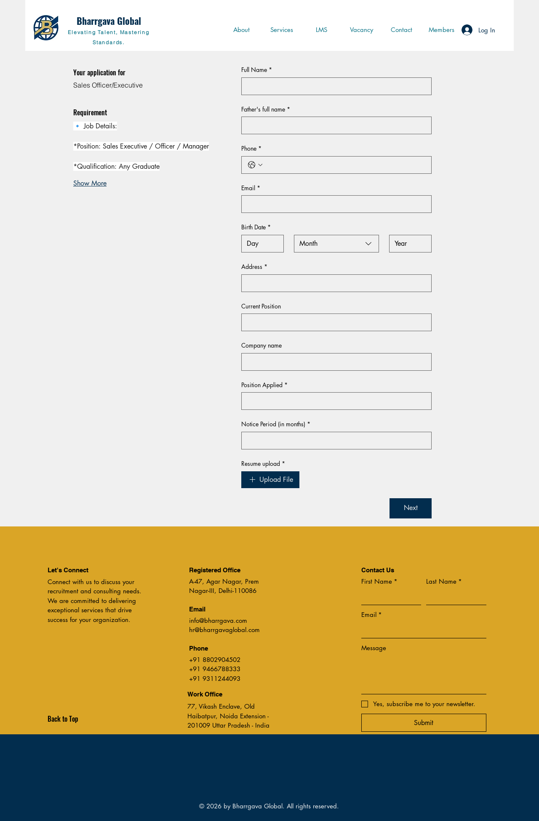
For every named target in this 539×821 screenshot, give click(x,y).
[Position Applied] (334, 401)
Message (373, 648)
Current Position (261, 306)
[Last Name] (453, 597)
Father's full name (265, 109)
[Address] (334, 283)
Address (254, 267)
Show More (90, 183)
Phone (251, 148)
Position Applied (264, 385)
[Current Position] (334, 322)
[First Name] (388, 597)
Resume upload (263, 464)
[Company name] (334, 361)
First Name (379, 581)
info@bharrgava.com (218, 620)
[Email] (334, 204)
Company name (261, 345)
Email (250, 188)
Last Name (444, 581)
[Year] (408, 243)
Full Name (256, 70)
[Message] (423, 675)
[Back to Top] (77, 719)
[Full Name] (334, 86)
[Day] (260, 243)
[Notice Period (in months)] (334, 440)
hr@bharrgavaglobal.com (224, 630)
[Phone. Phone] (345, 165)
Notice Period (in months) (275, 424)
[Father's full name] (334, 125)
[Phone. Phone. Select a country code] (255, 165)
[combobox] (336, 243)
